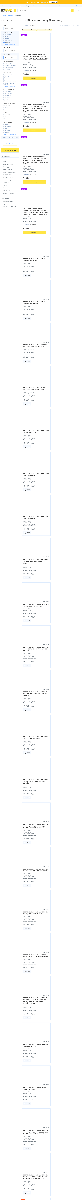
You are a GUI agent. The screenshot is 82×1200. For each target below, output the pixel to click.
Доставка (22, 6)
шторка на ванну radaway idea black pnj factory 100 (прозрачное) (66, 912)
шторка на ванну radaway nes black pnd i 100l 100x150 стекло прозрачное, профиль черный (67, 646)
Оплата (16, 6)
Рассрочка (29, 6)
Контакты (61, 6)
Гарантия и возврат (45, 6)
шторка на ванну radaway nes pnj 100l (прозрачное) (35, 733)
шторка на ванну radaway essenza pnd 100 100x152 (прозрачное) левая (66, 1045)
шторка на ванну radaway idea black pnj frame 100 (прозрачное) (34, 912)
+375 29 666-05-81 (44, 1156)
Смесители (4, 1131)
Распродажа (10, 6)
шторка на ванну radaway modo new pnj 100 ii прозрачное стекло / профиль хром (66, 734)
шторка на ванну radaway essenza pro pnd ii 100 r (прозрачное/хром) (35, 469)
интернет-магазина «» (14, 1148)
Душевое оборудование (7, 1124)
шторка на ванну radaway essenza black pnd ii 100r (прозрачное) (35, 1089)
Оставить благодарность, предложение (53, 1182)
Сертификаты (46, 1142)
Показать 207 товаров (10, 150)
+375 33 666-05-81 (48, 1159)
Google (18, 1150)
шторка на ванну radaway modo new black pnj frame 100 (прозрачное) (65, 1001)
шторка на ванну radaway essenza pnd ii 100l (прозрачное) (66, 379)
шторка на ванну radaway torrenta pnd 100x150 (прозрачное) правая (66, 203)
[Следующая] (37, 1111)
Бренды (44, 1124)
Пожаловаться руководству (49, 1184)
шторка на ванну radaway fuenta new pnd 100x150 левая (35, 159)
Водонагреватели (6, 1142)
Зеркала (3, 1144)
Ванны (3, 1128)
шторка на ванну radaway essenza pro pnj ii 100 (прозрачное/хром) (66, 469)
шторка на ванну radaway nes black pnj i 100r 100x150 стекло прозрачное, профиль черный (67, 779)
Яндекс (23, 1150)
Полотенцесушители (6, 1139)
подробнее (44, 2)
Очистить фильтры (10, 143)
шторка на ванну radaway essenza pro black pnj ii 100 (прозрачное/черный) (35, 425)
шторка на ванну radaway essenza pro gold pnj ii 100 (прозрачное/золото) (66, 291)
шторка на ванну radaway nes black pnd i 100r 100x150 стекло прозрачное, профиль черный (67, 824)
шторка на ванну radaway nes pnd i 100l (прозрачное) (35, 558)
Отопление (5, 198)
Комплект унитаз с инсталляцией (10, 1146)
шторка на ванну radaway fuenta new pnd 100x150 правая (66, 159)
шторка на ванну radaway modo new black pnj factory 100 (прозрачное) (34, 646)
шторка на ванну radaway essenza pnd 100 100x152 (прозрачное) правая (67, 1089)
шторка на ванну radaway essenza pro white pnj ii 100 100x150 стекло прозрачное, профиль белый (66, 425)
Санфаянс (3, 1135)
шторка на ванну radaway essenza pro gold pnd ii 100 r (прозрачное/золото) (35, 380)
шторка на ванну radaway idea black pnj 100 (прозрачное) (65, 690)
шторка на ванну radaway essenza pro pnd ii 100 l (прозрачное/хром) (35, 868)
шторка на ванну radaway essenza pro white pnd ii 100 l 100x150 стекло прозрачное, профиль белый (66, 602)
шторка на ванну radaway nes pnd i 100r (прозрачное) (35, 290)
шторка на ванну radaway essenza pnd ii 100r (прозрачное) (35, 1000)
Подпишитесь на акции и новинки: (11, 1175)
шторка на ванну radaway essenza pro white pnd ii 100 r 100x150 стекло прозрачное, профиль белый (35, 602)
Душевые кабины (5, 1126)
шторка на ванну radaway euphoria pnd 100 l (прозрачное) (36, 955)
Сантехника (6, 156)
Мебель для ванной (6, 1133)
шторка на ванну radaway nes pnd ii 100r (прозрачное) (66, 247)
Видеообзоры (46, 1146)
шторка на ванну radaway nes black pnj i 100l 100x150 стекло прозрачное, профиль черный (36, 779)
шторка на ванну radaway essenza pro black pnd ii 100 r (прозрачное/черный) (66, 335)
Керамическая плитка (7, 1137)
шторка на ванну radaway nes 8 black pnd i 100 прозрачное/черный (35, 512)
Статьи (44, 1144)
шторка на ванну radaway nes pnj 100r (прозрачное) (35, 823)
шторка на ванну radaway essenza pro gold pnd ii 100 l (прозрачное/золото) (66, 868)
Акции (3, 6)
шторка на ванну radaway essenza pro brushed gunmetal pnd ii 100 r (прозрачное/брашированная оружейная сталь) (66, 513)
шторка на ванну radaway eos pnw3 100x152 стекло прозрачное (36, 335)
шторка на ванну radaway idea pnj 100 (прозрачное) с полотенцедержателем (66, 956)
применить (53, 2)
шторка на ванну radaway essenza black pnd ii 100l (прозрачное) (35, 690)
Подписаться (20, 1183)
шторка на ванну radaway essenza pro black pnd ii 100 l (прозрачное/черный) (35, 1045)
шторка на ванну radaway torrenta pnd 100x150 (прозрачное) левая (35, 203)
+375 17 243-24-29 (48, 1161)
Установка (36, 6)
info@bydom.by (47, 1165)
